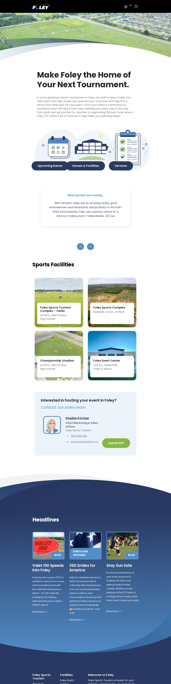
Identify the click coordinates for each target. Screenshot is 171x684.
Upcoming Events (50, 166)
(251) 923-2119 (79, 436)
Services (121, 166)
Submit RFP (116, 443)
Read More (55, 612)
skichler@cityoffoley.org (84, 441)
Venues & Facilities (85, 166)
